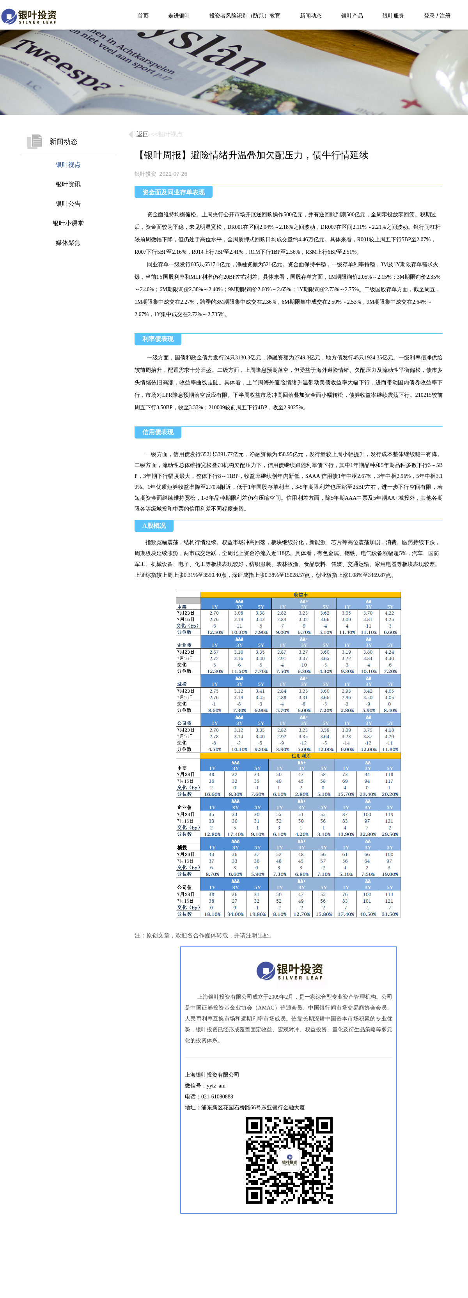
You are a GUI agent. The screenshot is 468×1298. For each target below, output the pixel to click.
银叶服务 (393, 15)
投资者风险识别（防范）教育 (244, 15)
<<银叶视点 (167, 134)
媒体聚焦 (68, 242)
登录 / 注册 (437, 15)
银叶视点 (68, 164)
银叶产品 (352, 15)
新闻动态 (311, 15)
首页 (143, 15)
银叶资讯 (68, 184)
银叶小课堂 (68, 223)
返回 (142, 134)
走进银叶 (179, 15)
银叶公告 (68, 203)
